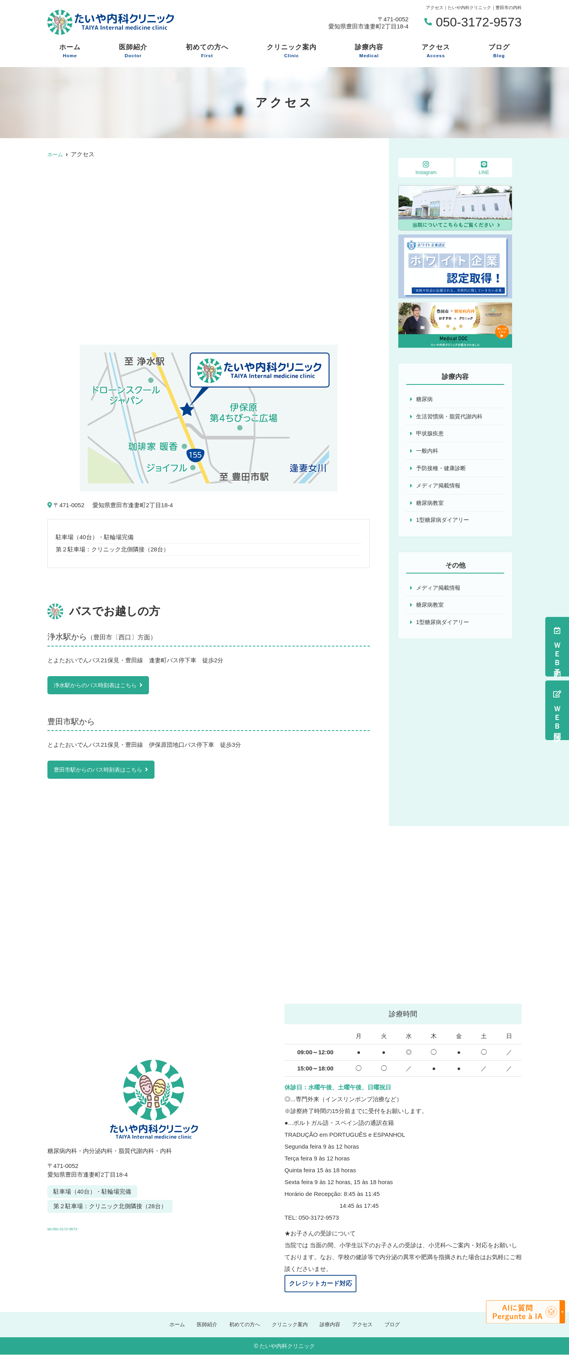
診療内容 (369, 51)
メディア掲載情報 (439, 488)
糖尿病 (425, 399)
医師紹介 (133, 51)
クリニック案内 (292, 51)
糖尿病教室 (431, 505)
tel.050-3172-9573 (101, 1227)
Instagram (426, 168)
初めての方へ (207, 51)
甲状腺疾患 (431, 434)
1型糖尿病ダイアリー (444, 523)
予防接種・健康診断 (442, 470)
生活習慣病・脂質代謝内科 (451, 417)
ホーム (70, 51)
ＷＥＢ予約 (557, 647)
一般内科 (428, 452)
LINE (484, 168)
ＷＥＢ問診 (557, 710)
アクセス (436, 51)
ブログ (499, 51)
